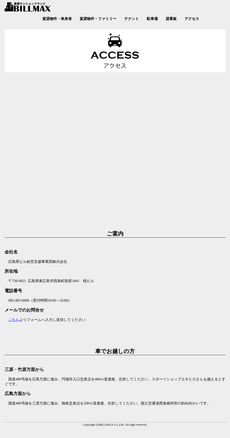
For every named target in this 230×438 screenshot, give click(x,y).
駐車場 (152, 19)
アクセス (191, 19)
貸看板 (171, 19)
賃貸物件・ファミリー (98, 19)
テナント (131, 19)
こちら (13, 320)
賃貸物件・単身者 (57, 19)
